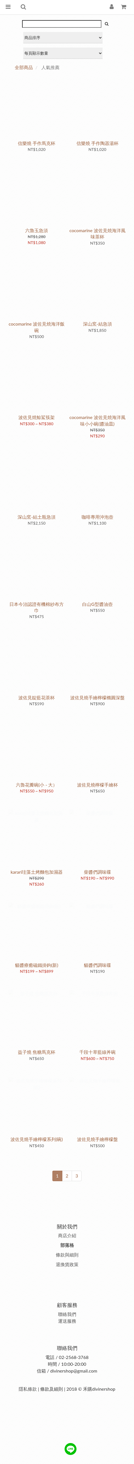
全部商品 (24, 67)
